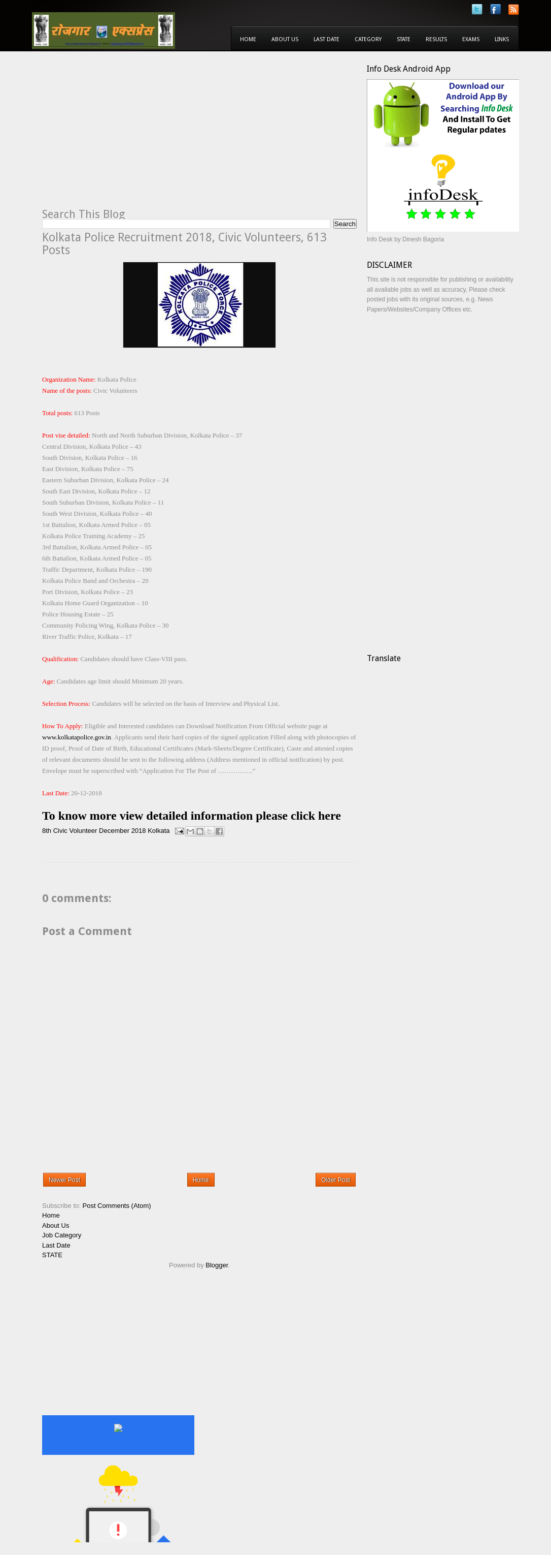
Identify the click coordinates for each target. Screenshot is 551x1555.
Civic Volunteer (75, 830)
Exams (470, 39)
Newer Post (64, 1180)
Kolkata (158, 830)
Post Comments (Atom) (117, 1205)
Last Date (326, 39)
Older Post (335, 1180)
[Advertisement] (127, 135)
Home (248, 39)
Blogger (216, 1265)
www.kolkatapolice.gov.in (76, 737)
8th (46, 830)
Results (436, 39)
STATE (52, 1255)
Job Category (61, 1235)
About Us (284, 39)
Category (368, 39)
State (403, 39)
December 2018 (122, 830)
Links (502, 39)
